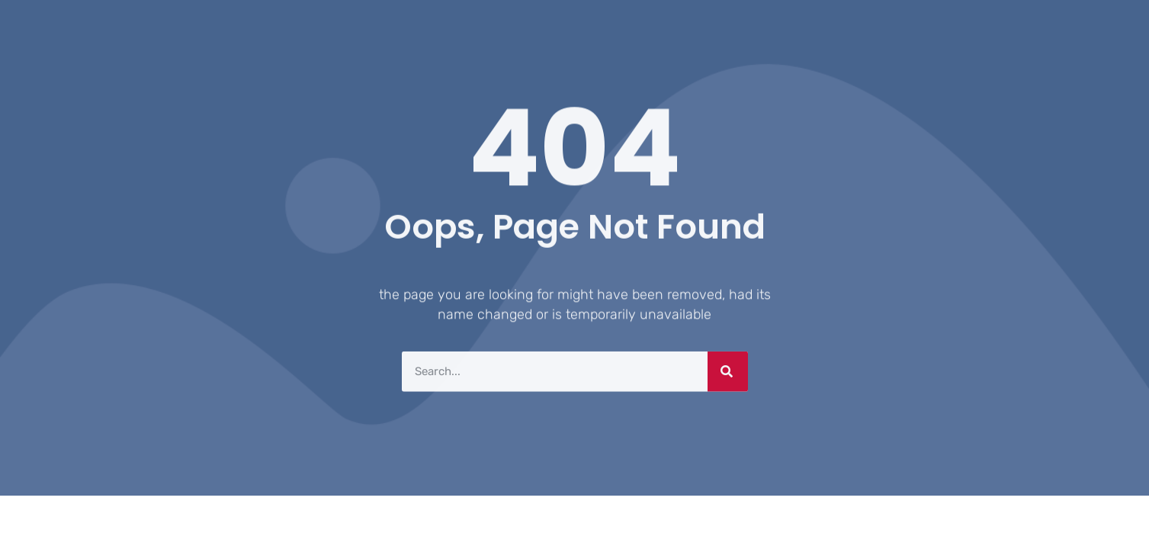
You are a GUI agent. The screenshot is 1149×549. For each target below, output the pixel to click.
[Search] (728, 370)
